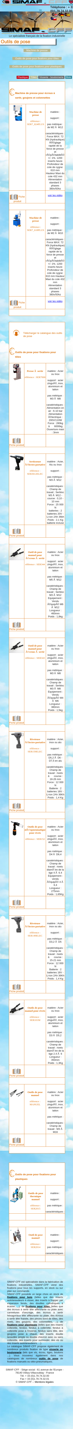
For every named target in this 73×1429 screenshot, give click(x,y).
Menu (40, 8)
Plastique (23, 77)
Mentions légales (44, 1381)
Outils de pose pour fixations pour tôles (37, 58)
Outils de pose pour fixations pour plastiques (37, 66)
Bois (68, 77)
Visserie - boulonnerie (51, 77)
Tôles (34, 77)
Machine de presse (37, 50)
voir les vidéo (55, 195)
